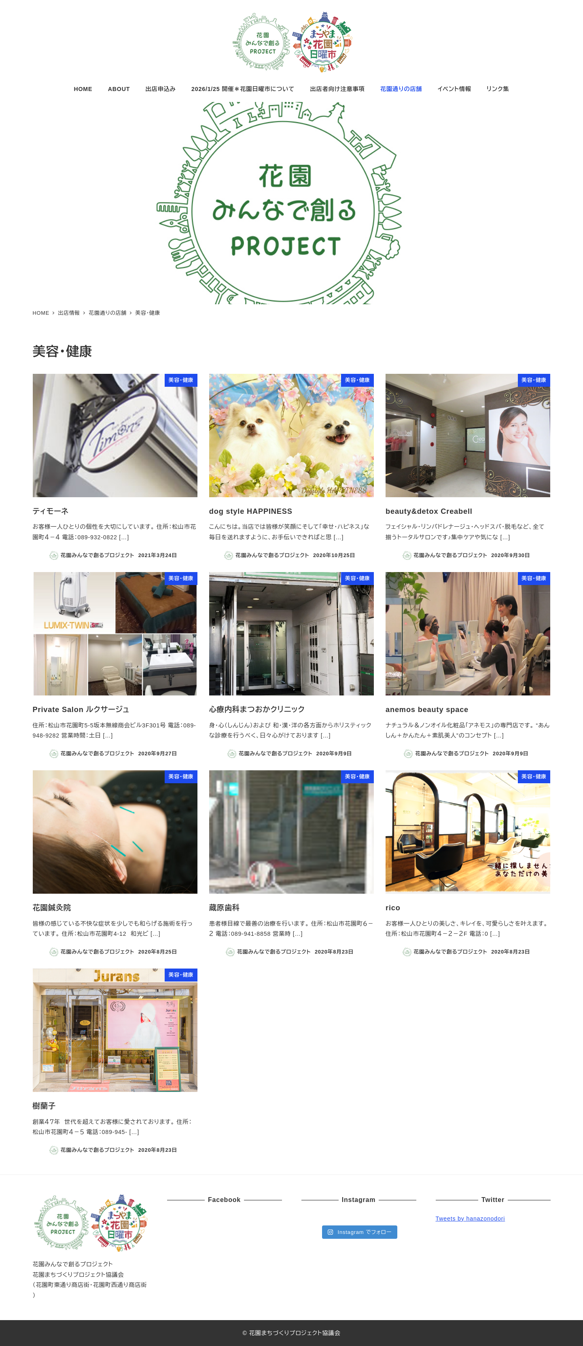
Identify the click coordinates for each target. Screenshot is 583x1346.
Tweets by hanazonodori (470, 1218)
